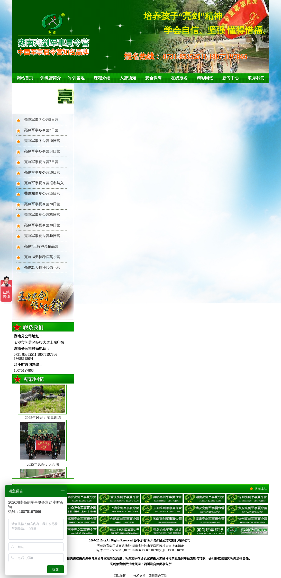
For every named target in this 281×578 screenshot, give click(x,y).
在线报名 (179, 78)
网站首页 (25, 78)
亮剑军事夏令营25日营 (42, 215)
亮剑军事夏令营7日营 (41, 162)
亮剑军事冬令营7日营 (41, 130)
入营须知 (128, 78)
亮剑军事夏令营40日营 (42, 236)
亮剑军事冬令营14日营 (42, 151)
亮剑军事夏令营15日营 (42, 194)
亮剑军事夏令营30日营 (42, 225)
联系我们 (256, 78)
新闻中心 (230, 78)
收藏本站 (261, 489)
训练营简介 (50, 78)
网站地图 (120, 575)
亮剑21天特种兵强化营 (42, 267)
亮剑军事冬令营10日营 (42, 141)
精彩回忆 (205, 78)
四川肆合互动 (158, 575)
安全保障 (153, 78)
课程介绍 (102, 78)
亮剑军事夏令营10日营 (42, 172)
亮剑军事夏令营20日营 (42, 204)
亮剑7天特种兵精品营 (41, 246)
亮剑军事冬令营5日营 (41, 120)
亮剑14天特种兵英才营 (42, 257)
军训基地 (76, 78)
